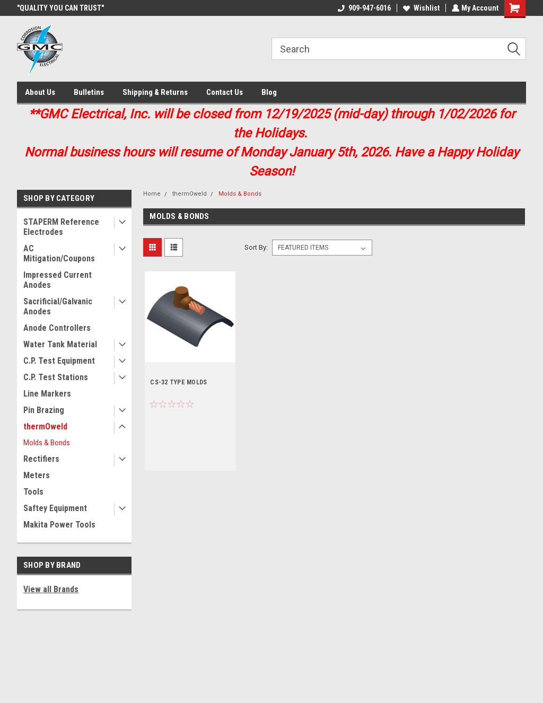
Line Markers (47, 394)
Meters (36, 475)
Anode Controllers (57, 328)
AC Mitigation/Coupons (59, 253)
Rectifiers (41, 459)
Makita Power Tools (59, 525)
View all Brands (50, 589)
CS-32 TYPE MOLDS (178, 382)
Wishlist (420, 8)
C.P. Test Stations (55, 377)
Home (152, 193)
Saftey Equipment (55, 508)
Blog (269, 92)
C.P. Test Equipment (59, 361)
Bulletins (89, 92)
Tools (33, 492)
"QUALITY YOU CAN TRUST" (60, 8)
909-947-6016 (363, 8)
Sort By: (256, 247)
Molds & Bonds (46, 442)
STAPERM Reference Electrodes (61, 227)
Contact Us (224, 92)
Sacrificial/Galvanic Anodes (57, 306)
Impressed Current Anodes (57, 280)
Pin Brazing (43, 410)
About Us (40, 92)
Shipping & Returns (155, 92)
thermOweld (45, 426)
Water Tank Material (60, 344)
